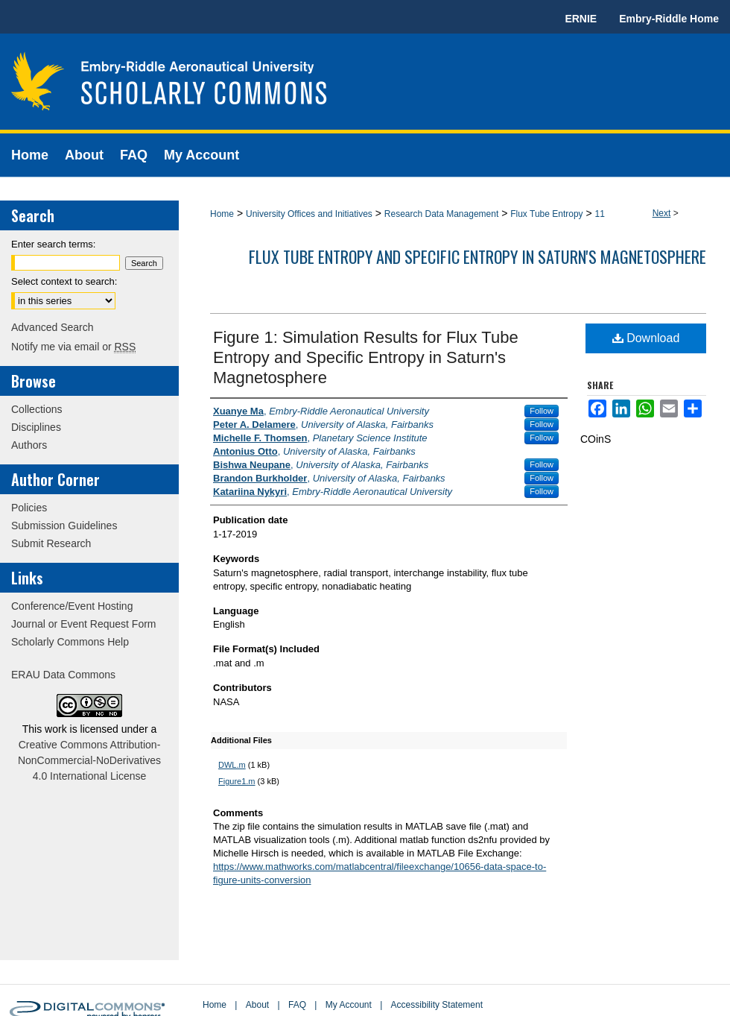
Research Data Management (441, 214)
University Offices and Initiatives (309, 214)
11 (600, 214)
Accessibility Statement (437, 1005)
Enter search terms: (53, 244)
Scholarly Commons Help (70, 642)
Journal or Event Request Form (83, 624)
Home (222, 214)
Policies (29, 508)
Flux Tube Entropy (546, 214)
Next (662, 213)
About (257, 1005)
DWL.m (232, 764)
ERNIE (581, 19)
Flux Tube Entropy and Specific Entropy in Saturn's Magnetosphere (477, 256)
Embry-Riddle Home (669, 19)
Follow (541, 410)
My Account (349, 1005)
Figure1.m (237, 781)
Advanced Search (52, 327)
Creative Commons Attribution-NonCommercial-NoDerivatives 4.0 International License (89, 760)
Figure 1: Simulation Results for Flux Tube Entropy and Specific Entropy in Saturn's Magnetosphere (365, 357)
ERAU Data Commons (63, 675)
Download (646, 338)
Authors (29, 445)
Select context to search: (64, 281)
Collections (36, 409)
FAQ (297, 1005)
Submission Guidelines (64, 525)
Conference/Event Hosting (72, 606)
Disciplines (36, 427)
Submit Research (51, 543)
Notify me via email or (73, 347)
